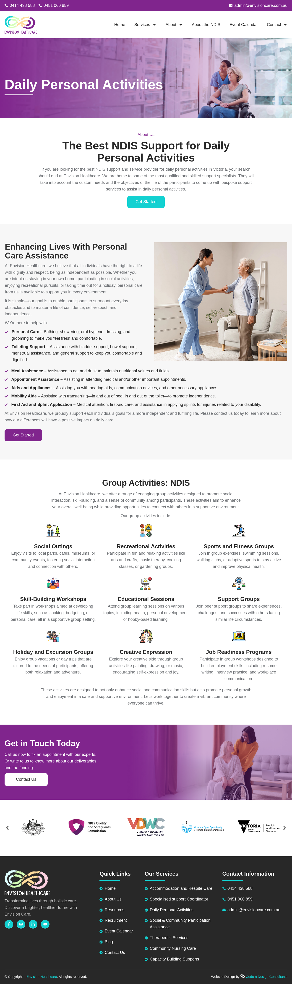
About (174, 24)
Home (119, 24)
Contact (277, 24)
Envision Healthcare (41, 977)
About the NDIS (206, 24)
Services (145, 24)
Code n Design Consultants (266, 977)
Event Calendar (243, 24)
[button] (7, 828)
